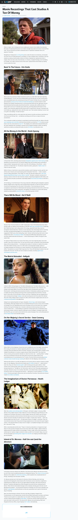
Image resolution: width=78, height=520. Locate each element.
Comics (45, 2)
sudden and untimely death (16, 411)
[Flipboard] (61, 2)
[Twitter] (57, 2)
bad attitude (11, 489)
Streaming (33, 2)
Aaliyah (20, 296)
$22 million (31, 363)
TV (27, 2)
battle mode (41, 165)
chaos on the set (42, 473)
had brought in (20, 365)
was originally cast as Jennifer (11, 122)
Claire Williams (7, 15)
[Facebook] (53, 2)
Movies (23, 2)
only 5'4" (21, 124)
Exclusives (17, 2)
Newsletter (72, 1)
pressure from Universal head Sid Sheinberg (22, 101)
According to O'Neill (18, 234)
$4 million (30, 127)
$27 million (27, 502)
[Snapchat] (64, 2)
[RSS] (66, 2)
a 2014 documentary (21, 475)
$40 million (24, 498)
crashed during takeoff (10, 299)
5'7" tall (39, 122)
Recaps (39, 2)
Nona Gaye (32, 302)
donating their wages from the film (23, 433)
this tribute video (9, 313)
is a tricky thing (20, 55)
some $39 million (20, 191)
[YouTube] (55, 2)
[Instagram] (59, 2)
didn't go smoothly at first (36, 226)
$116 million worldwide (13, 375)
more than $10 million (36, 178)
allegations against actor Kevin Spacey (35, 161)
